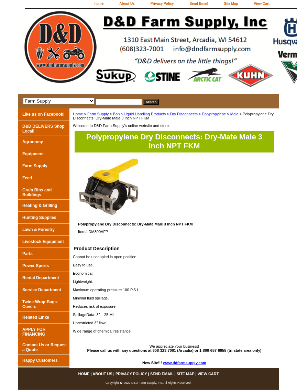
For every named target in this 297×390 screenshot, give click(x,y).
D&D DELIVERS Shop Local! (43, 129)
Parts (27, 253)
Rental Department (40, 277)
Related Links (35, 317)
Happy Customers (40, 360)
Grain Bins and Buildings (37, 192)
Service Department (41, 289)
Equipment (33, 153)
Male (234, 114)
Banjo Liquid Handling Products (139, 114)
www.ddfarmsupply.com (184, 363)
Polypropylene (214, 114)
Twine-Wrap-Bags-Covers (40, 304)
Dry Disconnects (184, 114)
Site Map (231, 4)
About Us (126, 4)
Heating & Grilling (39, 205)
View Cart (262, 4)
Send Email (199, 4)
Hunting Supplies (39, 217)
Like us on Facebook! (43, 114)
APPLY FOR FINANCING (33, 332)
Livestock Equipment (43, 241)
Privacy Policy (162, 4)
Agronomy (32, 141)
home (99, 4)
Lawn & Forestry (38, 229)
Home (78, 114)
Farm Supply (98, 114)
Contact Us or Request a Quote (44, 347)
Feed (27, 178)
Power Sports (35, 265)
